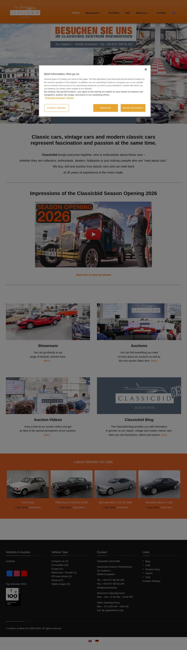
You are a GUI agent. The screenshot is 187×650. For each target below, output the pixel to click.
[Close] (146, 69)
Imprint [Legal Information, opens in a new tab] (70, 98)
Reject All (105, 108)
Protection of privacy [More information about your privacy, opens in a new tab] (55, 98)
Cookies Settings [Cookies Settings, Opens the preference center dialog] (56, 108)
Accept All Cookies (133, 108)
